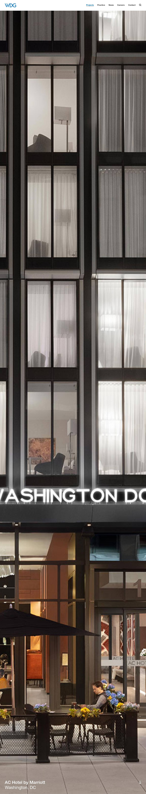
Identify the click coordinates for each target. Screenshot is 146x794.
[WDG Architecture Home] (10, 5)
